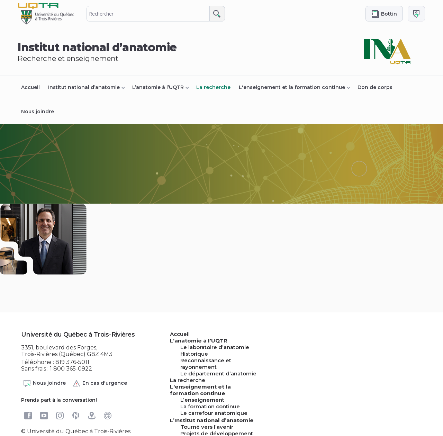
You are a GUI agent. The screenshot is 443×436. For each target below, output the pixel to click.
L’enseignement (202, 400)
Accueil (30, 87)
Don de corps (375, 87)
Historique (194, 353)
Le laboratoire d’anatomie (214, 347)
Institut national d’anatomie (84, 87)
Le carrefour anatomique (213, 413)
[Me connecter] (416, 13)
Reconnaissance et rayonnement (205, 363)
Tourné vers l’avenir (206, 427)
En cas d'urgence (99, 383)
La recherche (213, 87)
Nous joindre (37, 111)
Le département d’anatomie (218, 373)
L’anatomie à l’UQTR (158, 87)
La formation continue (210, 406)
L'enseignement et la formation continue (292, 87)
